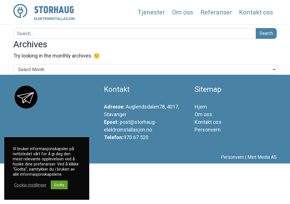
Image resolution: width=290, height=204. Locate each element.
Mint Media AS (262, 157)
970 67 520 (135, 137)
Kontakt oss (208, 122)
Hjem (201, 107)
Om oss (203, 114)
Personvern (208, 130)
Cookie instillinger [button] (30, 185)
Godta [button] (59, 185)
